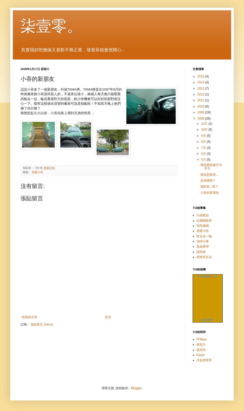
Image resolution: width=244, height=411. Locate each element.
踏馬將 (201, 252)
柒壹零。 (51, 26)
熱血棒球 (202, 246)
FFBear (201, 339)
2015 (201, 76)
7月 (204, 148)
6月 (204, 153)
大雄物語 (202, 215)
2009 (201, 112)
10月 (205, 129)
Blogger (136, 388)
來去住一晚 (204, 236)
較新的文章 (29, 317)
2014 (201, 82)
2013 (201, 88)
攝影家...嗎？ (209, 186)
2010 (201, 106)
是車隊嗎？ (208, 180)
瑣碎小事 (202, 241)
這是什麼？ (208, 319)
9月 (204, 136)
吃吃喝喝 (202, 226)
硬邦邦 (201, 350)
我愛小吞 (37, 172)
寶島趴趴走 (204, 257)
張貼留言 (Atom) (42, 324)
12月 (205, 123)
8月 (204, 141)
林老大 (201, 344)
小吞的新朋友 (209, 192)
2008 (201, 118)
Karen (200, 355)
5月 (204, 159)
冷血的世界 (204, 360)
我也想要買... (209, 175)
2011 (201, 100)
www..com (207, 276)
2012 (201, 94)
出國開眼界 (204, 220)
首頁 (108, 317)
